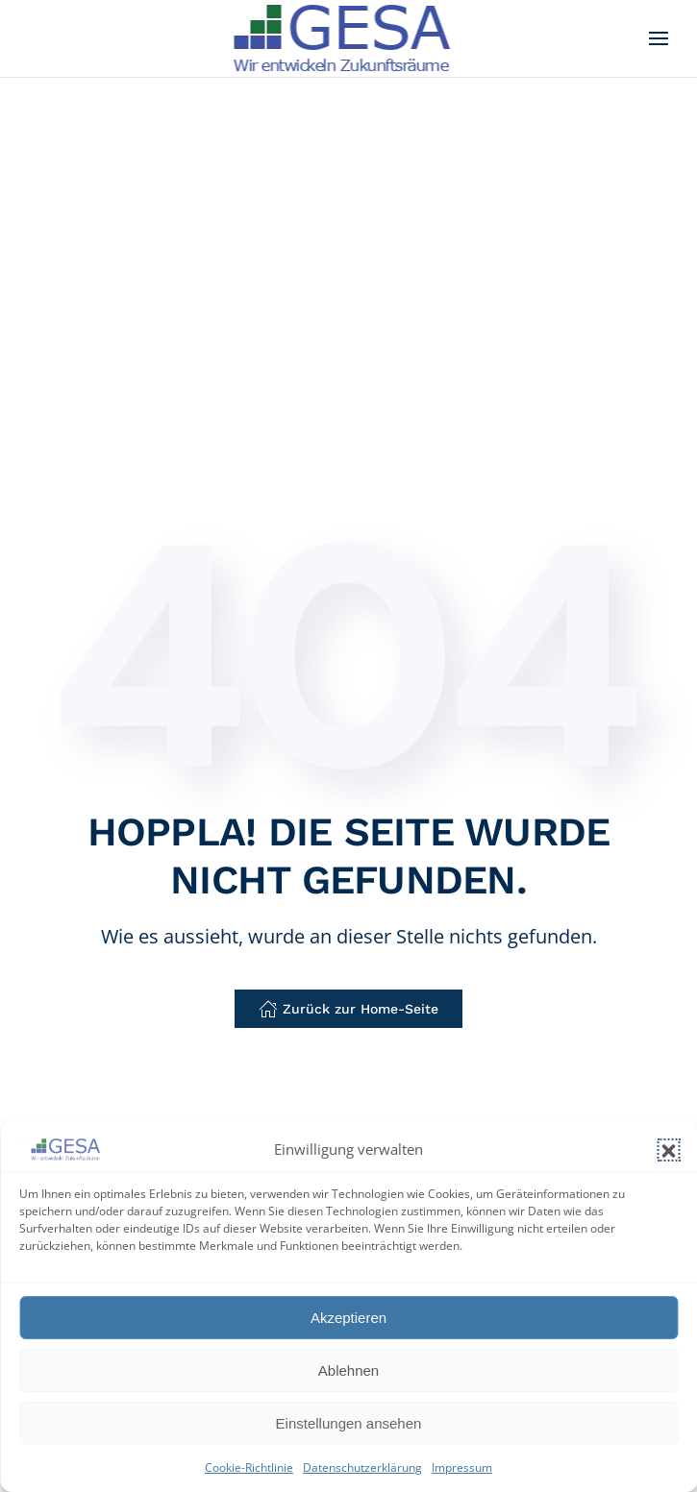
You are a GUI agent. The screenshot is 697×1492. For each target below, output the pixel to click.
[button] (668, 1150)
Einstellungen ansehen (349, 1423)
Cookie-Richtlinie (249, 1467)
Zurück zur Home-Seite (348, 1008)
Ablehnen (348, 1370)
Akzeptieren (348, 1317)
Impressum (462, 1467)
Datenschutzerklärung (362, 1467)
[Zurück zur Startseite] (348, 38)
